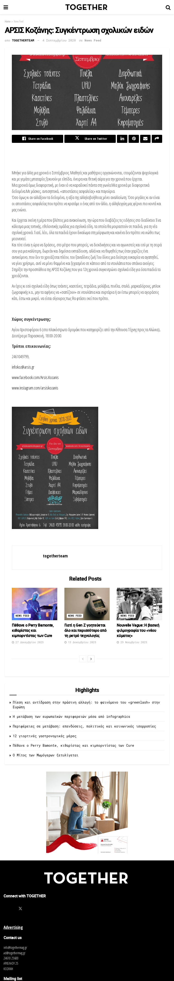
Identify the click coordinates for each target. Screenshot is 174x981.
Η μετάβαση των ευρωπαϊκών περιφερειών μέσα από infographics (71, 717)
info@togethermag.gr (15, 948)
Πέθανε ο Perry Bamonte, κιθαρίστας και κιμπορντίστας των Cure (33, 631)
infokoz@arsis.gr (23, 368)
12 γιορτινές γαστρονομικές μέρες (44, 737)
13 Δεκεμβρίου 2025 (80, 643)
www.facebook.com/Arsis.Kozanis (35, 378)
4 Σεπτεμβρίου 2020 (59, 40)
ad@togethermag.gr (14, 954)
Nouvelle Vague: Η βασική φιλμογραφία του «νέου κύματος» (138, 631)
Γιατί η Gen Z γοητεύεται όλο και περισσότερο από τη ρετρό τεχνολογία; (85, 631)
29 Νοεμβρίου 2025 (132, 643)
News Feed (18, 21)
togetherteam (23, 40)
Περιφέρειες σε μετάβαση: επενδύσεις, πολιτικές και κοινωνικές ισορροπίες (84, 727)
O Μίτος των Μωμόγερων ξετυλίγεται (45, 756)
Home (7, 21)
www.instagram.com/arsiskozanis (35, 389)
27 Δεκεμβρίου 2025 (28, 643)
